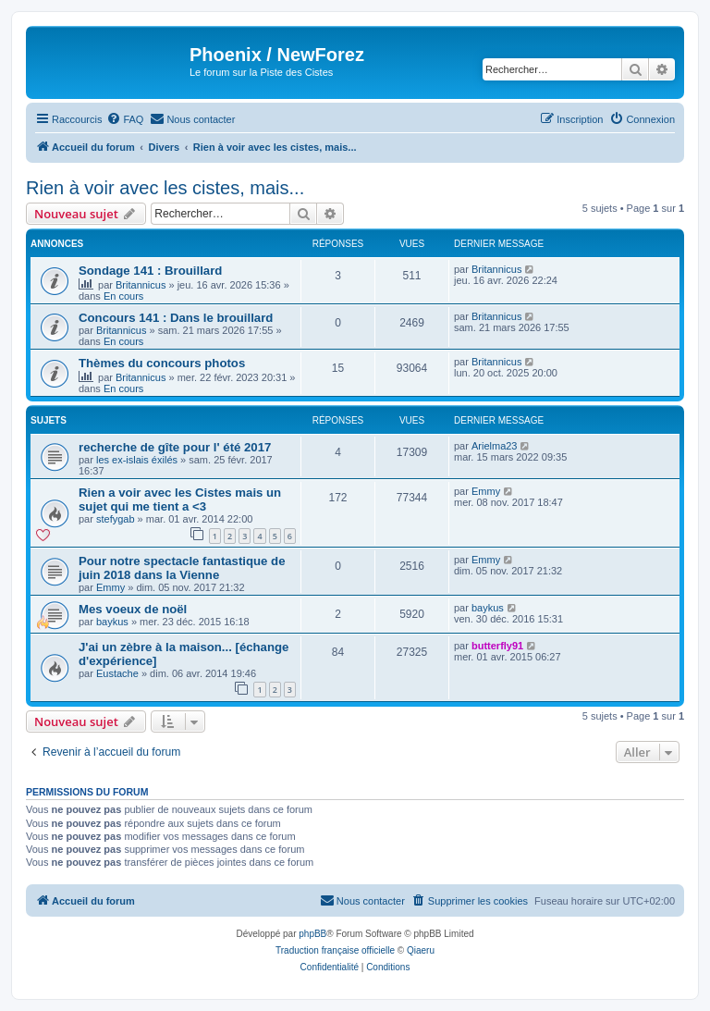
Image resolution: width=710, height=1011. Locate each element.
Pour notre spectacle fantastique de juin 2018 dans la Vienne (182, 568)
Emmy (485, 491)
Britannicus (140, 284)
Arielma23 (494, 445)
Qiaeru (421, 950)
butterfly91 (497, 645)
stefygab (115, 518)
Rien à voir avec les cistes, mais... (165, 188)
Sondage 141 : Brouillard (150, 270)
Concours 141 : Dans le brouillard (176, 318)
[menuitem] (124, 119)
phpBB (312, 934)
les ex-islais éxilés (137, 459)
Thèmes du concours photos (162, 363)
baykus (112, 621)
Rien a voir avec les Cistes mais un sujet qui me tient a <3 (180, 499)
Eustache (117, 673)
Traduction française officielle (335, 950)
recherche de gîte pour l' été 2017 (175, 447)
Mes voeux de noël (133, 609)
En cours (123, 296)
